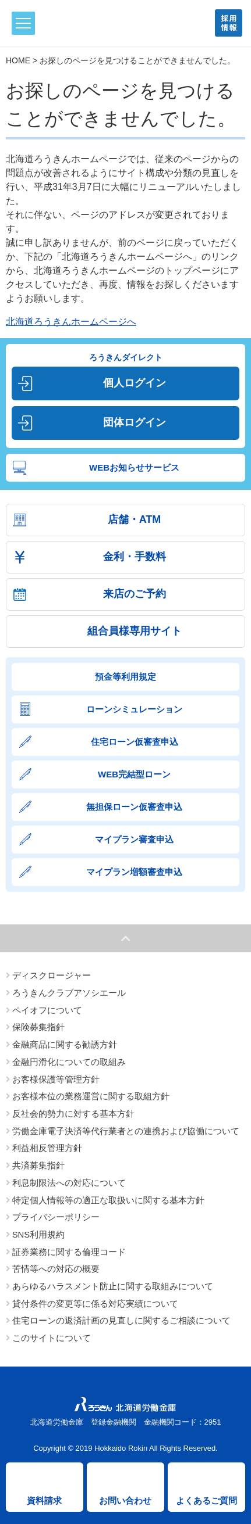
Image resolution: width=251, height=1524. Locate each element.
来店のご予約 (134, 594)
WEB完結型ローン (134, 774)
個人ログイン (134, 383)
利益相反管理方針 (47, 1148)
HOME (18, 60)
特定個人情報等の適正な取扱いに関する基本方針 (108, 1200)
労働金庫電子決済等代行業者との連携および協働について (125, 1131)
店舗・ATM (134, 519)
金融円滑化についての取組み (69, 1062)
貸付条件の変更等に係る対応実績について (95, 1303)
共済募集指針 (38, 1165)
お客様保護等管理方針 (56, 1079)
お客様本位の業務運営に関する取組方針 (90, 1096)
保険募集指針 (38, 1027)
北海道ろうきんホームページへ (71, 322)
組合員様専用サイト (134, 631)
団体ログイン (134, 422)
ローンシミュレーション (134, 709)
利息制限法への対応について (69, 1183)
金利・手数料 (134, 556)
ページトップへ (125, 938)
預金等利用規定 (125, 677)
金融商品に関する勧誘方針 (64, 1044)
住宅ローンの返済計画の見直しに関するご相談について (121, 1320)
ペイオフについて (47, 1010)
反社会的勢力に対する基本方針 (73, 1113)
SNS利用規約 (38, 1234)
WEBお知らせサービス (134, 467)
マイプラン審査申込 (134, 839)
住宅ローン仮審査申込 (134, 742)
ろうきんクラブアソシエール (69, 993)
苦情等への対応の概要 (56, 1269)
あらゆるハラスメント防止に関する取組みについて (112, 1286)
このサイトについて (51, 1338)
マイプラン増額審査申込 (134, 872)
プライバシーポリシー (56, 1217)
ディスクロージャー (51, 975)
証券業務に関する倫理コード (69, 1252)
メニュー (21, 23)
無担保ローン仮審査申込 (134, 807)
